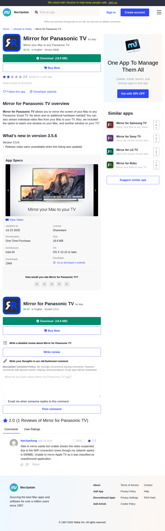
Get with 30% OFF (133, 93)
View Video (14, 219)
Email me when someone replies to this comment (38, 401)
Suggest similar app (133, 180)
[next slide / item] (95, 190)
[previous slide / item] (8, 190)
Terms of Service (130, 485)
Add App (98, 491)
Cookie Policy (128, 503)
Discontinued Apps (104, 497)
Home (6, 29)
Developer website (43, 91)
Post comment (51, 409)
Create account (135, 12)
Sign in (111, 12)
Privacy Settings (129, 497)
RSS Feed (149, 497)
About (96, 485)
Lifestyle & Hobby (22, 29)
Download (51, 58)
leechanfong (29, 441)
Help (146, 491)
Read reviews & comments (17, 83)
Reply (36, 464)
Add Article (99, 503)
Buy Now (52, 68)
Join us (112, 2)
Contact (148, 485)
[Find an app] (36, 12)
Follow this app (14, 91)
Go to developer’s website (69, 262)
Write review (52, 352)
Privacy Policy (128, 491)
